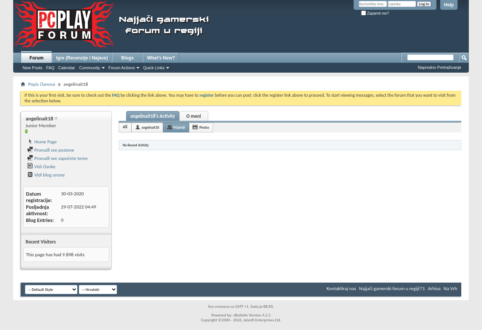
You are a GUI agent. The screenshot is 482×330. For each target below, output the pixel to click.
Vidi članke (41, 166)
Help (449, 5)
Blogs (127, 58)
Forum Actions (121, 67)
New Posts (33, 67)
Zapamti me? (375, 13)
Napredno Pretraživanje (439, 67)
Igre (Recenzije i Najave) (82, 58)
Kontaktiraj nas (341, 288)
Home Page (42, 141)
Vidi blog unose (46, 175)
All (125, 127)
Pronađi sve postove (50, 150)
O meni (193, 116)
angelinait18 (150, 127)
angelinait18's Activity (152, 116)
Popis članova (41, 84)
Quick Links (154, 67)
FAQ (50, 67)
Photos (204, 127)
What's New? (161, 58)
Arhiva (434, 288)
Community (89, 67)
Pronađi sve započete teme (57, 158)
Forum (36, 58)
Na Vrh (450, 288)
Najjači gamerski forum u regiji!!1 (392, 288)
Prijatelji (179, 127)
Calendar (66, 67)
